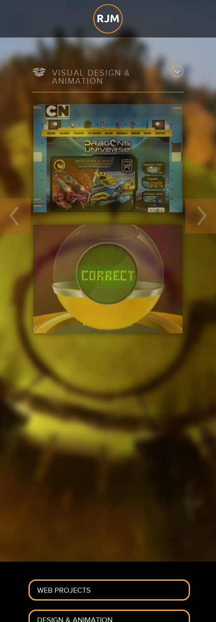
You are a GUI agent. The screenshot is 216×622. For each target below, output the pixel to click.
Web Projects (64, 590)
